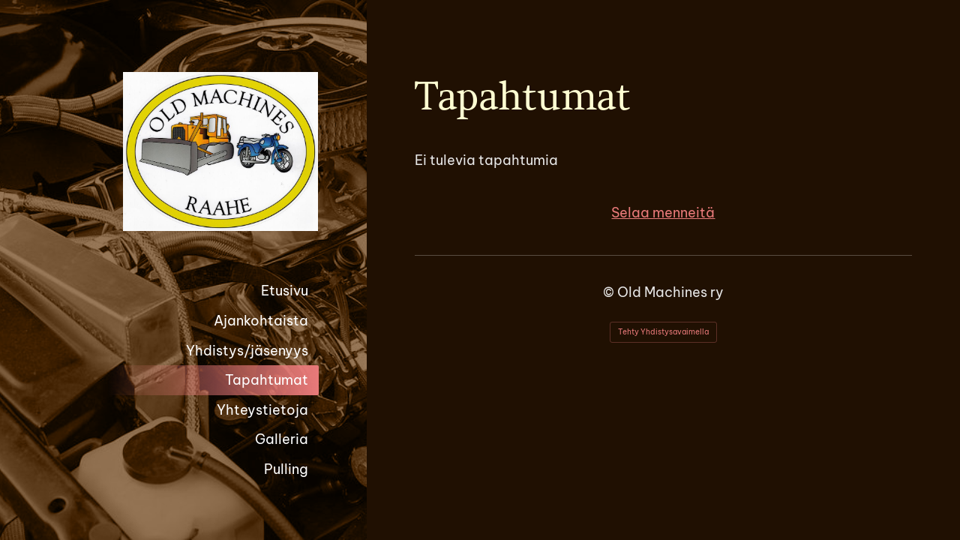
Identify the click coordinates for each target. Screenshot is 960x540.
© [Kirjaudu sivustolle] (610, 292)
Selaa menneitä (663, 212)
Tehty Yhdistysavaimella (663, 332)
